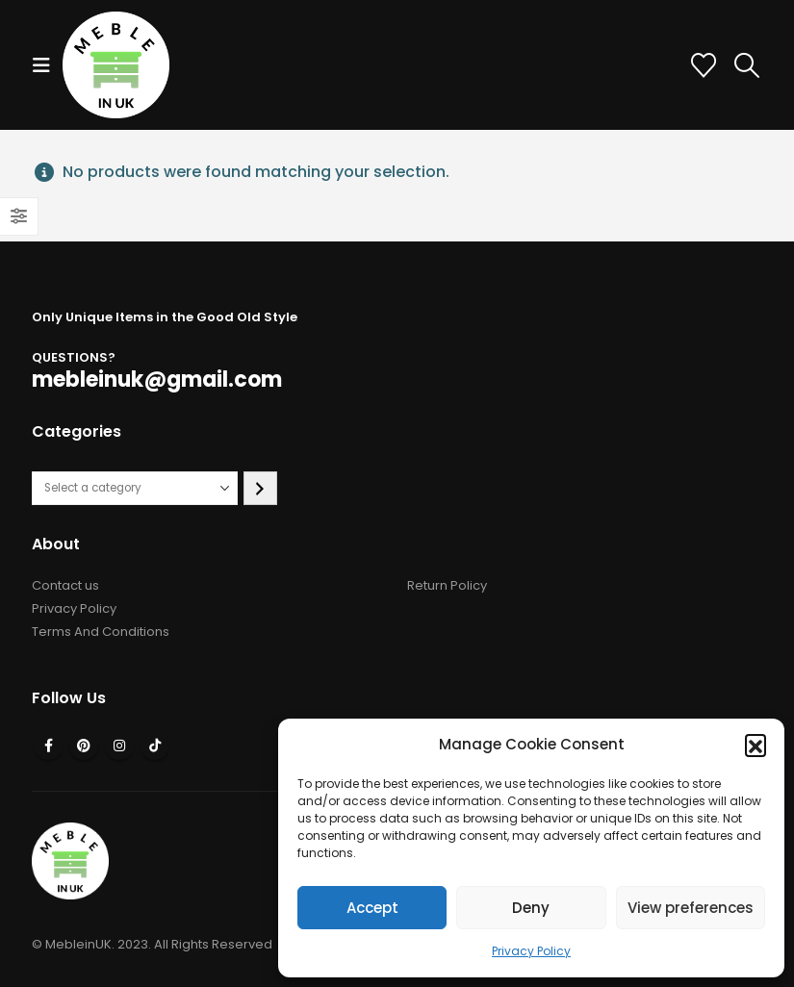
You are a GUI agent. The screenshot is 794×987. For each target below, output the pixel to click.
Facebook (48, 745)
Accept (372, 908)
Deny (531, 908)
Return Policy (447, 585)
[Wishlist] (704, 65)
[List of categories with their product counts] (135, 488)
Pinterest (83, 745)
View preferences (691, 908)
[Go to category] (260, 488)
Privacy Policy (531, 951)
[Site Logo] (116, 65)
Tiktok (155, 745)
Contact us (65, 585)
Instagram (119, 745)
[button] (755, 744)
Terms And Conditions (100, 631)
